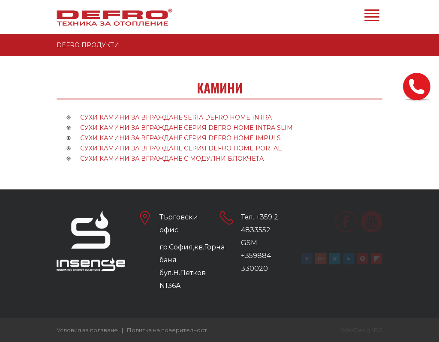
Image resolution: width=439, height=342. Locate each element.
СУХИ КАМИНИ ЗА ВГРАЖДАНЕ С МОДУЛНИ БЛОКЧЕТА (172, 158)
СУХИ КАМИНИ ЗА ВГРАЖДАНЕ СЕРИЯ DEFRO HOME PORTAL (181, 148)
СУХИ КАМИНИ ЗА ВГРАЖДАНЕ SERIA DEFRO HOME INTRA (176, 117)
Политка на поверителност (167, 330)
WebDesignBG (361, 330)
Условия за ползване (87, 330)
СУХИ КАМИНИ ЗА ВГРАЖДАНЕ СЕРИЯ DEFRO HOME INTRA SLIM (186, 128)
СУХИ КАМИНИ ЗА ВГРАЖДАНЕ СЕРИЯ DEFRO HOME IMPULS (180, 138)
